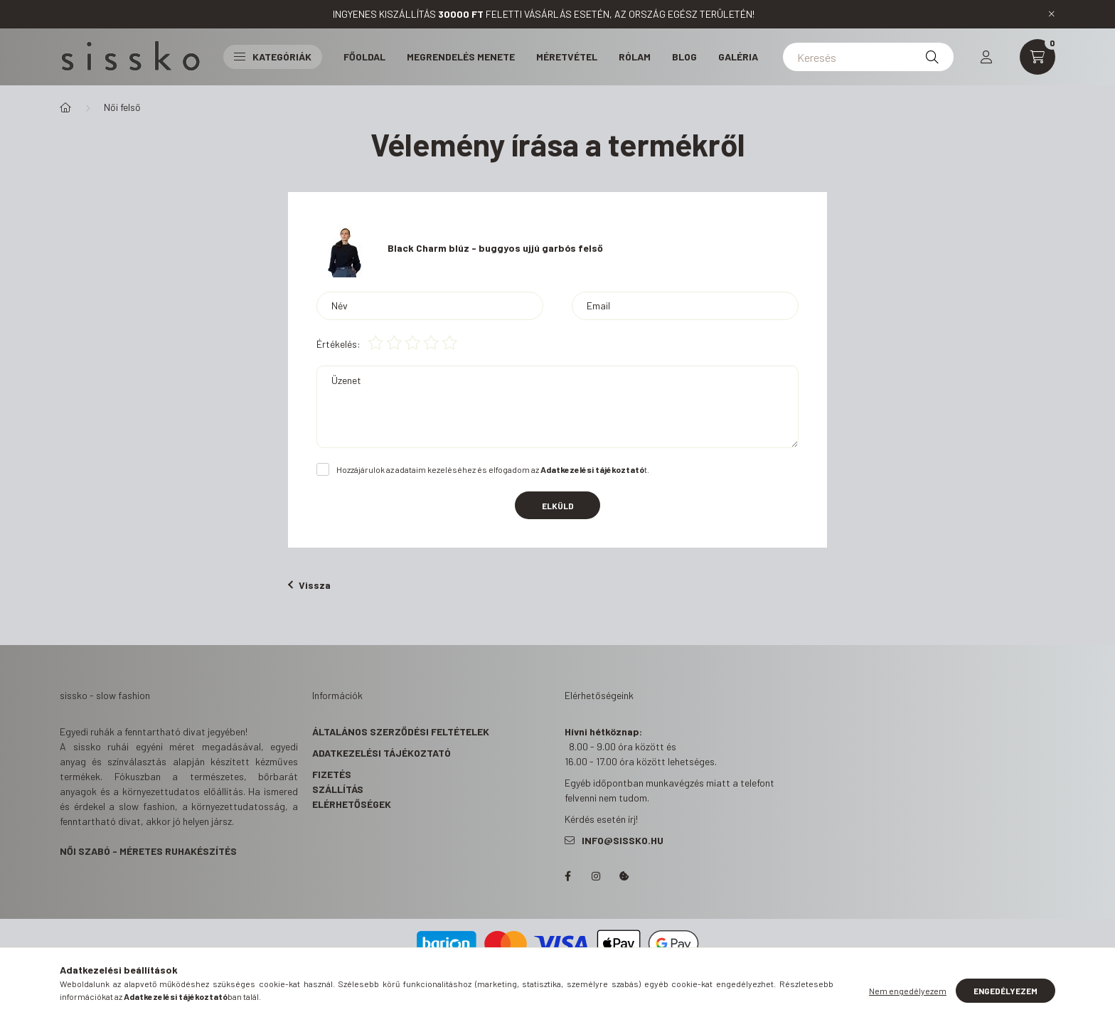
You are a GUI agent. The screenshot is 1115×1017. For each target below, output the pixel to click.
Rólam (635, 56)
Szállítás (337, 789)
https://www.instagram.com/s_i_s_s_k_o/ (596, 876)
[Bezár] (1051, 14)
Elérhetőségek (351, 804)
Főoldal (364, 56)
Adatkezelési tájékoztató (381, 753)
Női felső (122, 107)
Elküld (558, 506)
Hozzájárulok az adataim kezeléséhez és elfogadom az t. (492, 469)
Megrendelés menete (461, 56)
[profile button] (986, 57)
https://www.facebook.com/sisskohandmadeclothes (567, 876)
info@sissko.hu (622, 840)
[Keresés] (868, 57)
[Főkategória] (65, 107)
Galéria (738, 56)
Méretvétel (566, 56)
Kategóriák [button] (272, 56)
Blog (684, 56)
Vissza (309, 585)
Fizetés (331, 774)
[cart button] (1037, 57)
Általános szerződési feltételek (400, 731)
